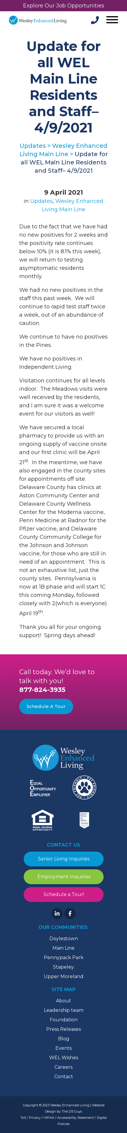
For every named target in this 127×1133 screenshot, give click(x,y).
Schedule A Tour (46, 706)
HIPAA (49, 1118)
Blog (63, 1038)
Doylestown (63, 938)
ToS (23, 1118)
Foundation (64, 1020)
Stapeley (63, 967)
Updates (41, 201)
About (63, 1001)
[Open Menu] (111, 20)
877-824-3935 (42, 690)
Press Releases (63, 1029)
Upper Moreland (63, 976)
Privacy (35, 1118)
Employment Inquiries (63, 876)
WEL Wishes (63, 1057)
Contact (63, 1076)
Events (63, 1048)
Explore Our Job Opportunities (63, 5)
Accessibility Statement (75, 1118)
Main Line (63, 948)
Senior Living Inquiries (63, 859)
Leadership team (63, 1010)
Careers (63, 1067)
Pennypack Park (63, 957)
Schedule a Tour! (63, 894)
